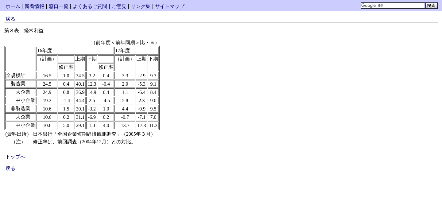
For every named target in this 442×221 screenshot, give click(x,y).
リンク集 (140, 6)
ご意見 (119, 6)
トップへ (15, 156)
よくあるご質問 (90, 6)
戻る (10, 18)
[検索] (392, 5)
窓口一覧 (58, 6)
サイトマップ (169, 6)
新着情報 (34, 6)
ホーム (13, 6)
